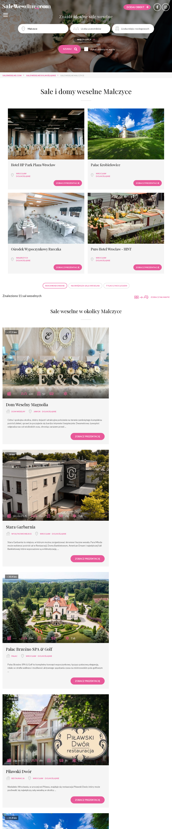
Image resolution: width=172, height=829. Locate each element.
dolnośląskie (19, 151)
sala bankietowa (106, 503)
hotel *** (16, 612)
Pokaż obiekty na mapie (104, 49)
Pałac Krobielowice (63, 139)
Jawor (37, 289)
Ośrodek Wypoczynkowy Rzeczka (102, 143)
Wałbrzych (102, 152)
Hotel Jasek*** (19, 605)
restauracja (104, 398)
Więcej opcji (86, 39)
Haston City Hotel (21, 714)
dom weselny (18, 289)
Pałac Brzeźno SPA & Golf (29, 391)
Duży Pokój (102, 496)
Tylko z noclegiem (116, 180)
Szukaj (70, 49)
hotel (101, 612)
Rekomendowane (55, 180)
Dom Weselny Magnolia (27, 282)
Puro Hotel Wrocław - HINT (149, 141)
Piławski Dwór (105, 391)
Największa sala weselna (85, 180)
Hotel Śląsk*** (106, 604)
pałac (14, 398)
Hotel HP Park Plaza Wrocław (22, 141)
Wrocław (17, 149)
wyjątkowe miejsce (107, 289)
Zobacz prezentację (26, 158)
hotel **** (16, 721)
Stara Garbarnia (106, 282)
